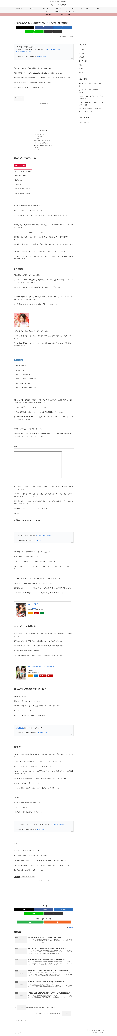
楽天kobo (50, 673)
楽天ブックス (43, 673)
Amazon (30, 610)
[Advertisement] (44, 111)
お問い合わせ (101, 1031)
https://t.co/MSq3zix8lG (57, 822)
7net (42, 611)
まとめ (36, 147)
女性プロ (16, 873)
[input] (91, 122)
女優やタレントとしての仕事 (42, 137)
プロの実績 (39, 132)
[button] (64, 27)
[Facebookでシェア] (34, 27)
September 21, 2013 (43, 730)
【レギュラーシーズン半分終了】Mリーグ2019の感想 (91, 104)
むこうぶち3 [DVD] (33, 601)
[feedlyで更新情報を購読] (42, 919)
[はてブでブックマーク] (44, 27)
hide (22, 93)
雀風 (37, 134)
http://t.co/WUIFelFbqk (53, 45)
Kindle (36, 673)
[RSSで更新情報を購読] (45, 919)
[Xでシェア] (23, 27)
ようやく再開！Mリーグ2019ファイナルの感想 (91, 91)
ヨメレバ (34, 668)
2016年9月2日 (38, 537)
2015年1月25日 (41, 52)
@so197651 (20, 725)
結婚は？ (37, 144)
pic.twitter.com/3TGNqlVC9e (24, 47)
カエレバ (34, 605)
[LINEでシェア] (54, 27)
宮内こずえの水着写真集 (41, 139)
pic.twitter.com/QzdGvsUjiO (44, 533)
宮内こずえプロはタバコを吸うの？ (44, 142)
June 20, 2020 (41, 826)
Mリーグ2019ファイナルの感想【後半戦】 (90, 85)
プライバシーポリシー (91, 1031)
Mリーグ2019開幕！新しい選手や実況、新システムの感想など (91, 110)
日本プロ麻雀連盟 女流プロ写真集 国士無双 (41, 664)
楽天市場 (37, 610)
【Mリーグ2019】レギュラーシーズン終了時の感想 (91, 97)
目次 (41, 126)
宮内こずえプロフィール (41, 130)
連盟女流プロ (24, 873)
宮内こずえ (31, 873)
